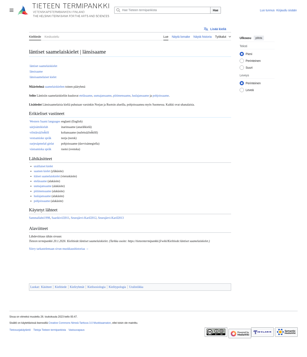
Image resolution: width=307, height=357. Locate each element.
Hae (215, 10)
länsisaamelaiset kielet (43, 77)
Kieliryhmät (77, 287)
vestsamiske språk (40, 138)
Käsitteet (46, 287)
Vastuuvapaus (76, 329)
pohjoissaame (161, 95)
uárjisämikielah (39, 127)
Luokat (34, 287)
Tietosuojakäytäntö (20, 329)
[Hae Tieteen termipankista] (162, 10)
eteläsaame (85, 95)
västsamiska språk (40, 149)
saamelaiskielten (55, 86)
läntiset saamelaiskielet (43, 66)
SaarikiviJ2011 (60, 217)
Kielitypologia (117, 287)
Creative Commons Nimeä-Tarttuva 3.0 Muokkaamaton (79, 322)
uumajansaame (103, 95)
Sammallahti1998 (39, 217)
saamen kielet (42, 171)
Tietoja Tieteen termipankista (49, 329)
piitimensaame (121, 95)
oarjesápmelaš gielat (42, 143)
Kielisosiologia (96, 287)
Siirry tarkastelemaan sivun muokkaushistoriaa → (59, 248)
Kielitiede (61, 287)
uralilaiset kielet (43, 166)
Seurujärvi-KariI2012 (84, 217)
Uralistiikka (136, 287)
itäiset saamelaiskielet (47, 176)
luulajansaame (140, 95)
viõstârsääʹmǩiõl (39, 132)
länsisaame (36, 71)
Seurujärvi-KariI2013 (111, 217)
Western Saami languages (45, 121)
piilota (258, 37)
